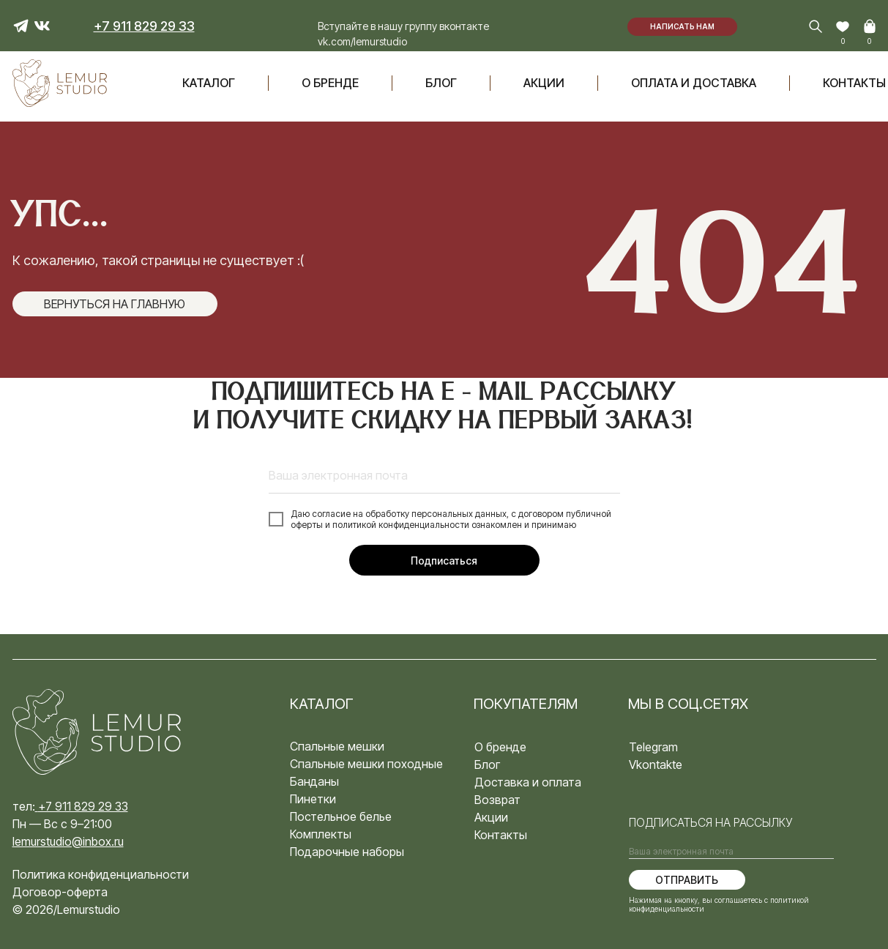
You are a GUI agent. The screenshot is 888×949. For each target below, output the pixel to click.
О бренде (330, 82)
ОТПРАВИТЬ (686, 880)
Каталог (208, 82)
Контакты (854, 82)
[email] (444, 475)
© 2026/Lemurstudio (66, 909)
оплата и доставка (693, 82)
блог (441, 82)
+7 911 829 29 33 (83, 806)
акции (543, 82)
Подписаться (444, 560)
